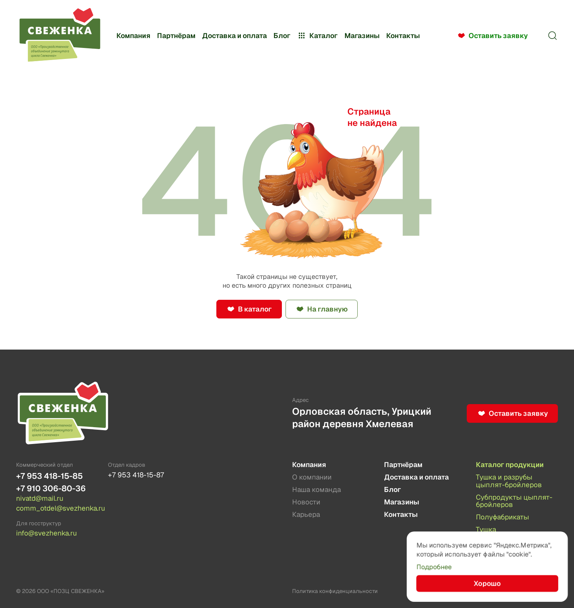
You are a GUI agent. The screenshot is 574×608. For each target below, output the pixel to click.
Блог (281, 35)
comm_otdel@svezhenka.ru (57, 508)
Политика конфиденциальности (335, 591)
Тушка (486, 530)
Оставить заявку (498, 35)
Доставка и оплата (234, 35)
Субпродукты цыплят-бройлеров (514, 501)
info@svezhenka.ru (46, 533)
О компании (312, 477)
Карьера (306, 515)
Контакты (403, 35)
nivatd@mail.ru (39, 498)
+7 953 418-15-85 (49, 476)
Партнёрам (176, 35)
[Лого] (59, 35)
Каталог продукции (510, 465)
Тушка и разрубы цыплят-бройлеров (509, 481)
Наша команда (316, 490)
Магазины (362, 35)
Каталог (317, 35)
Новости (306, 502)
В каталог (255, 309)
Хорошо (487, 583)
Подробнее (434, 567)
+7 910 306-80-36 (51, 488)
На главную (327, 309)
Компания (133, 35)
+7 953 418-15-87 (136, 475)
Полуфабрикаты (502, 517)
